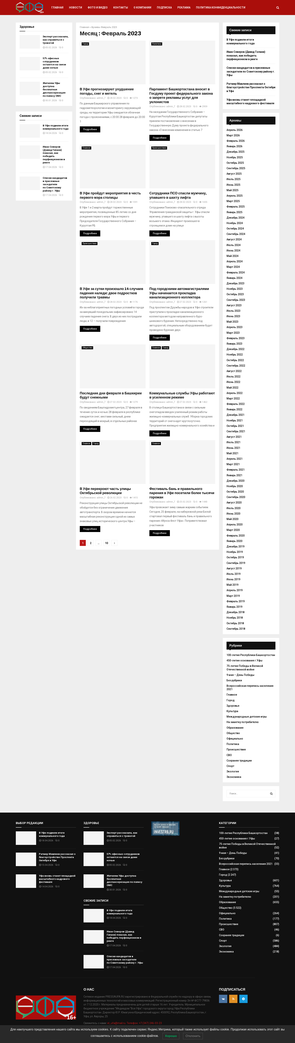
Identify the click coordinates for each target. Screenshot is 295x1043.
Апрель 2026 (235, 129)
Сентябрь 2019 (236, 563)
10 (106, 543)
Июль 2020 (233, 508)
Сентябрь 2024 (236, 233)
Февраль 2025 (236, 206)
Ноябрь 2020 (235, 486)
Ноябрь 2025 (235, 157)
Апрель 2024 (235, 261)
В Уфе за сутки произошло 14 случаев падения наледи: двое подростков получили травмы (111, 293)
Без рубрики (234, 680)
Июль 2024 (233, 245)
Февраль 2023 (236, 338)
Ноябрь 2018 (235, 617)
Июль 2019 (233, 573)
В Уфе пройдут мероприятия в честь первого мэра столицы (110, 195)
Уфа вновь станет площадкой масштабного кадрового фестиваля (57, 879)
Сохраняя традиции (239, 760)
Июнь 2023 (233, 316)
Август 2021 (234, 436)
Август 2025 (234, 173)
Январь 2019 (234, 606)
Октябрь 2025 (235, 162)
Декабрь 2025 (235, 151)
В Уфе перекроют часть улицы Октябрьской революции (105, 491)
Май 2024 (232, 255)
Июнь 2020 (233, 513)
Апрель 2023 (235, 327)
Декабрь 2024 (235, 217)
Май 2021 (232, 453)
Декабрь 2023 (235, 283)
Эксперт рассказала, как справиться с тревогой (55, 39)
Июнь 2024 (233, 250)
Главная (57, 7)
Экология (233, 771)
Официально (235, 738)
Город (85, 44)
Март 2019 (233, 595)
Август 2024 (234, 239)
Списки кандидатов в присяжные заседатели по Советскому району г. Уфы (55, 184)
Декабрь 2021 (235, 414)
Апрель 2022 (235, 393)
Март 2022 (233, 398)
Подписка (164, 7)
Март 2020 (233, 529)
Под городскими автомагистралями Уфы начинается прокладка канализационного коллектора (179, 293)
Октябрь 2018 (235, 623)
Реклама (183, 7)
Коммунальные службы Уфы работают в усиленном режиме (182, 395)
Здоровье (233, 705)
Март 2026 (233, 135)
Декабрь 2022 (235, 349)
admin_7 (101, 98)
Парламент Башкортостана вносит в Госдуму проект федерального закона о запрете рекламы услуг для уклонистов (181, 95)
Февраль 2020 (236, 535)
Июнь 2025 (233, 184)
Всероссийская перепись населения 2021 (245, 863)
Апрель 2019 (235, 590)
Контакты (120, 7)
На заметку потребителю (243, 722)
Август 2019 (234, 568)
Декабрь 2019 (235, 546)
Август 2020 (234, 502)
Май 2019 (232, 584)
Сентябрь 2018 (236, 628)
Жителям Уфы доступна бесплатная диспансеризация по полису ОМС (54, 89)
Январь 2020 (234, 541)
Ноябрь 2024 (235, 223)
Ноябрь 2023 (235, 288)
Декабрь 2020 (235, 480)
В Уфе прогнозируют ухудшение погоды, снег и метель (107, 91)
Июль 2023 (233, 310)
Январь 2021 (234, 475)
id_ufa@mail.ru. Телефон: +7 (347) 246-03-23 (134, 1023)
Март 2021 (233, 464)
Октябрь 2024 (235, 228)
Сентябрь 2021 (236, 431)
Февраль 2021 (236, 469)
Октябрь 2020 (235, 491)
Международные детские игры (247, 716)
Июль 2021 (233, 442)
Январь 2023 (234, 343)
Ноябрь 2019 (235, 551)
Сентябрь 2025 (236, 168)
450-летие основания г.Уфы (244, 660)
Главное (86, 148)
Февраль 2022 (236, 403)
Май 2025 (232, 190)
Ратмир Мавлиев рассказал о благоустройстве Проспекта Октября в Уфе (251, 87)
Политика (156, 44)
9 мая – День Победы (240, 674)
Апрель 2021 (235, 458)
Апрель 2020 (235, 524)
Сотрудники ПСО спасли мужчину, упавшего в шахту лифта (178, 195)
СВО (229, 755)
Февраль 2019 (236, 601)
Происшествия (159, 148)
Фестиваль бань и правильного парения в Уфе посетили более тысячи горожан (181, 493)
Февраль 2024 (236, 272)
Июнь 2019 (233, 579)
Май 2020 (232, 519)
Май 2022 (232, 387)
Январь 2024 (234, 277)
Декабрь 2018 (235, 612)
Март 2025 (233, 201)
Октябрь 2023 (235, 294)
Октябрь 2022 (235, 360)
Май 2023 (232, 321)
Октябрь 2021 (235, 425)
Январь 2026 (234, 146)
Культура (232, 711)
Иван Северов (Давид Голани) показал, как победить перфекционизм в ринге (54, 154)
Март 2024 (233, 266)
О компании (142, 7)
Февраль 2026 (236, 140)
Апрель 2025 (235, 195)
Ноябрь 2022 (235, 354)
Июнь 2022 (233, 381)
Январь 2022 (234, 409)
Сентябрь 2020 (236, 497)
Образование (235, 727)
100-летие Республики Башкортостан (251, 655)
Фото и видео (98, 7)
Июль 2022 (233, 376)
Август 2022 (234, 371)
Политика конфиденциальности (220, 7)
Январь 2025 (234, 212)
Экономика (234, 776)
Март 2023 (233, 332)
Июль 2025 (233, 179)
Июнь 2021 (233, 447)
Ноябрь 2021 (235, 420)
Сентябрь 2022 (236, 365)
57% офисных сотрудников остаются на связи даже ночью (54, 63)
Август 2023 (234, 305)
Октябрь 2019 (235, 557)
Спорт (230, 766)
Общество (87, 348)
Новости (75, 7)
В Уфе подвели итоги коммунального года (55, 127)
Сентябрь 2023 (236, 299)
